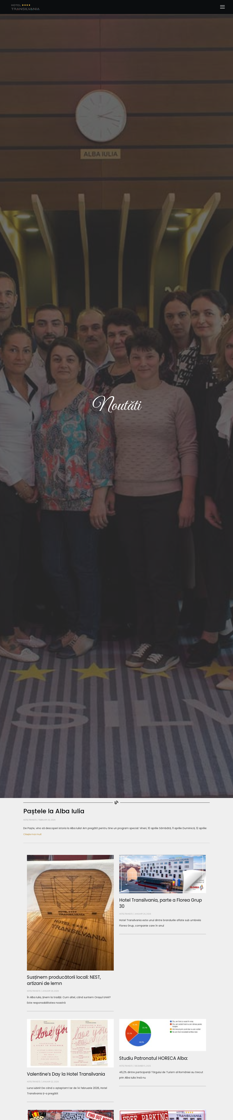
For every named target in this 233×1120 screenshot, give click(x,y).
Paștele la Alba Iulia (53, 811)
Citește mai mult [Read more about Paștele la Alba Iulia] (32, 834)
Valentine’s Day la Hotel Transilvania (66, 1074)
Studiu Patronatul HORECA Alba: (153, 1058)
